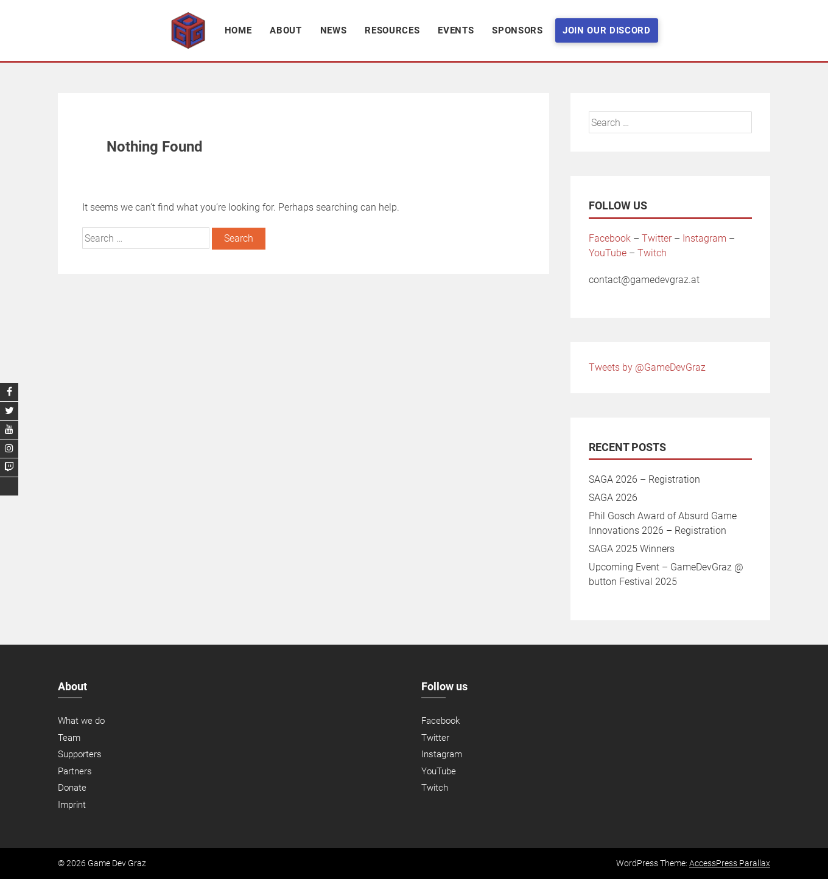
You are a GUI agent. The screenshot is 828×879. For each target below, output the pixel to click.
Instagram (704, 238)
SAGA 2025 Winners (632, 549)
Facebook (610, 238)
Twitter (657, 238)
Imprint (72, 804)
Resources (392, 30)
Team (69, 737)
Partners (75, 771)
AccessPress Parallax (729, 863)
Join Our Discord (607, 30)
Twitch (652, 253)
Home (238, 30)
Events (456, 30)
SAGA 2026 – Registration (644, 479)
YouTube (607, 253)
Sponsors (517, 30)
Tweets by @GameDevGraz (647, 367)
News (333, 30)
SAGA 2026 (613, 497)
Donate (72, 787)
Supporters (80, 754)
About (285, 30)
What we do (81, 720)
